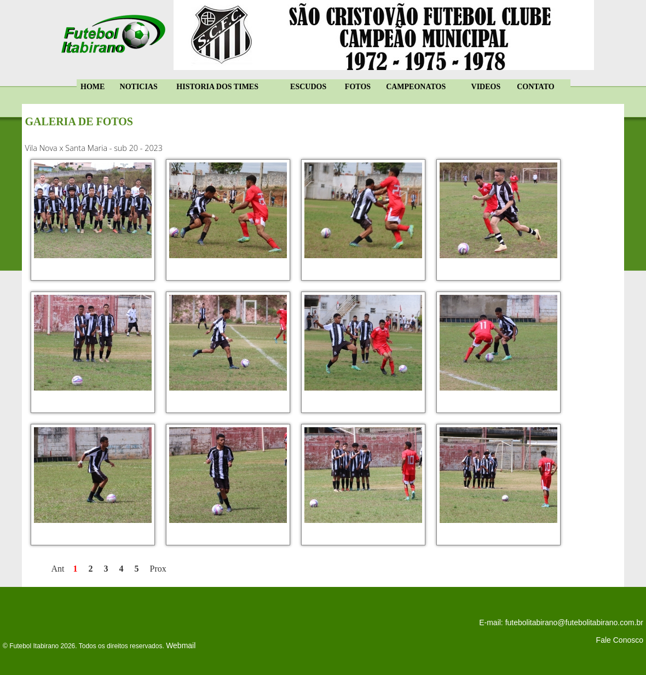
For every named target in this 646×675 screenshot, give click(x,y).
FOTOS (358, 87)
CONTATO (535, 87)
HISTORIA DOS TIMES (217, 87)
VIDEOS (486, 87)
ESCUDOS (308, 87)
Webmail (180, 645)
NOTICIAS (139, 87)
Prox (158, 568)
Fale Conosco (619, 640)
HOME (92, 87)
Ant (58, 568)
